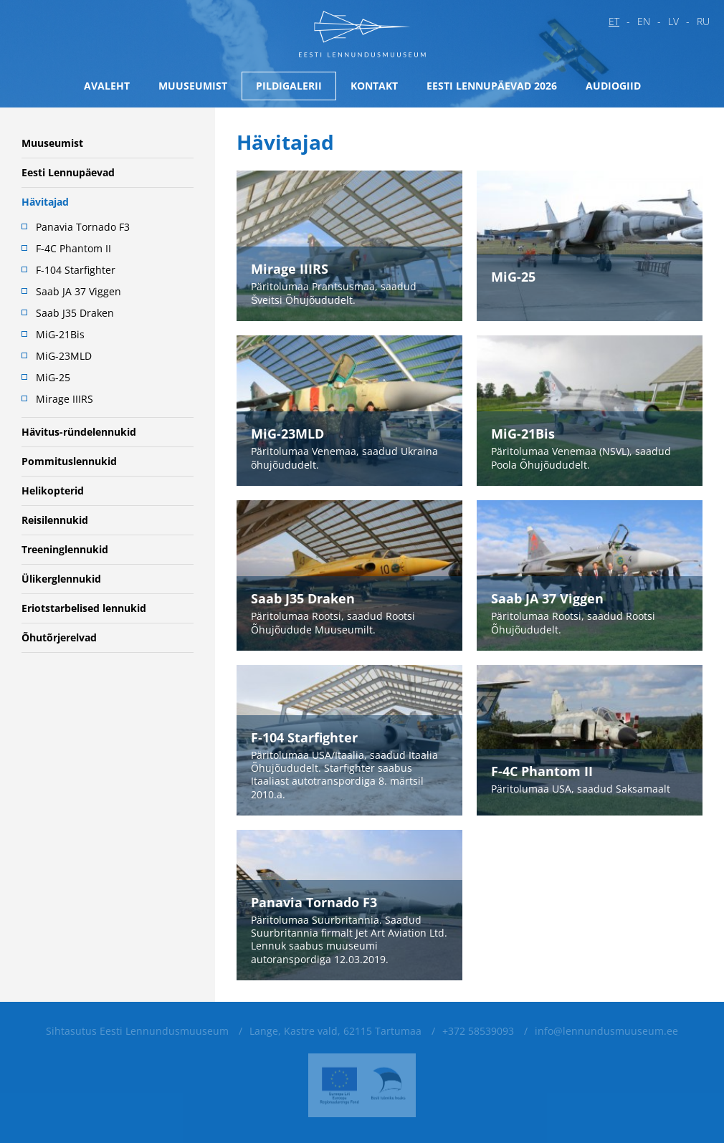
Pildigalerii (289, 85)
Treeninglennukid (65, 549)
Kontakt (374, 85)
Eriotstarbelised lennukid (84, 608)
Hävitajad (45, 202)
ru (703, 21)
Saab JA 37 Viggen (78, 291)
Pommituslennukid (69, 461)
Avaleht (107, 85)
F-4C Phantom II (73, 248)
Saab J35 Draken (75, 313)
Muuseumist (192, 85)
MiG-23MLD (64, 356)
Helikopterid (53, 490)
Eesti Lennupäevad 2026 (492, 85)
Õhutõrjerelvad (59, 637)
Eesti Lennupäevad (68, 172)
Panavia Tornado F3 (83, 227)
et (614, 21)
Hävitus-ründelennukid (79, 432)
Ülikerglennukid (61, 578)
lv (673, 21)
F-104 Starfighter (75, 270)
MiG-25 (53, 377)
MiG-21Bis (60, 334)
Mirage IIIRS (64, 399)
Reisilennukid (55, 520)
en (643, 21)
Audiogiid (613, 85)
